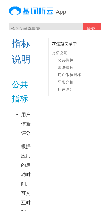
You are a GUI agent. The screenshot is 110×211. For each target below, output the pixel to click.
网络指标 (65, 67)
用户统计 (65, 89)
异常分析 (65, 82)
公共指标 (65, 60)
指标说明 (59, 53)
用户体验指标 (69, 75)
